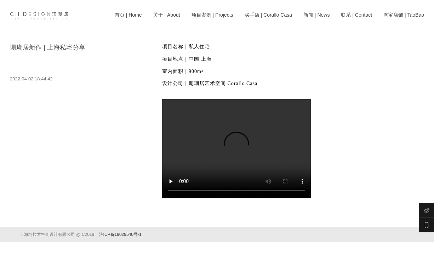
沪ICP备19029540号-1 (120, 234)
